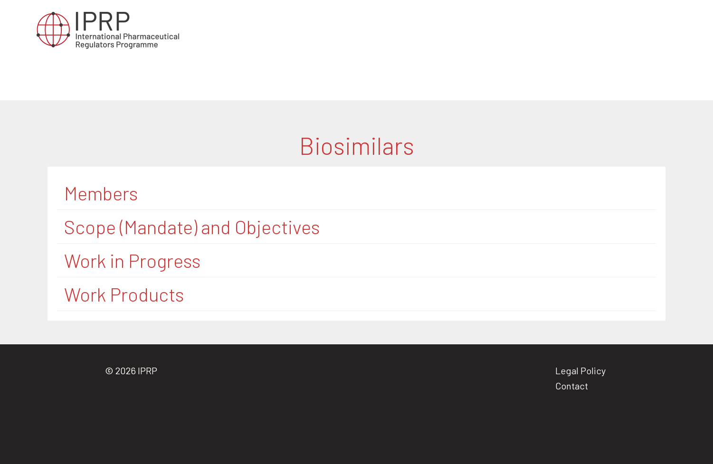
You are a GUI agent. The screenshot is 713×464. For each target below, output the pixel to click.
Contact (571, 385)
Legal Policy (580, 370)
